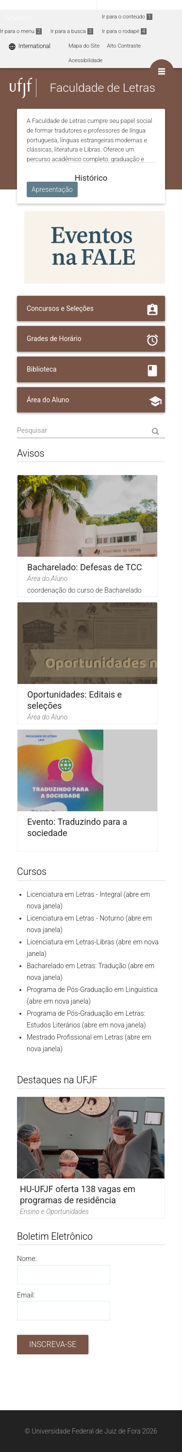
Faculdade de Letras (102, 88)
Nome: (26, 1259)
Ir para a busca (71, 31)
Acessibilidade (85, 60)
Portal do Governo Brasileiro (48, 5)
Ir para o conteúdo (127, 17)
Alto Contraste (124, 46)
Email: (26, 1295)
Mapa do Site (83, 46)
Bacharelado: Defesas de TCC (84, 567)
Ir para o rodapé (124, 31)
